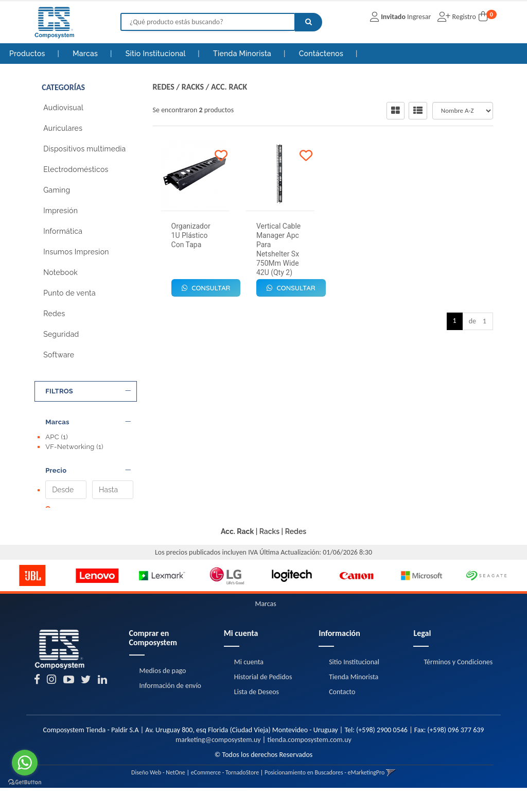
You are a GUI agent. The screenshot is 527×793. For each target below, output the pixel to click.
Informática (62, 231)
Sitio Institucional (157, 53)
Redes (54, 313)
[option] (32, 581)
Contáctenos (322, 53)
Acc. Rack (229, 87)
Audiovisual (63, 108)
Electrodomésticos (75, 169)
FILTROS (88, 391)
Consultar (206, 288)
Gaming (56, 190)
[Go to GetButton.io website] (24, 782)
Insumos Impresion (76, 252)
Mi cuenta (249, 667)
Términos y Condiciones (458, 667)
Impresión (60, 210)
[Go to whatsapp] (25, 762)
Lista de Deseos (256, 697)
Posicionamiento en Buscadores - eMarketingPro (324, 777)
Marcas (86, 53)
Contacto (342, 697)
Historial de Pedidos (263, 682)
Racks (193, 87)
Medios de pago (162, 676)
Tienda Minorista (243, 53)
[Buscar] (308, 22)
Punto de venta (69, 293)
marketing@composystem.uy (218, 744)
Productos (27, 53)
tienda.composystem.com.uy (309, 744)
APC (56, 437)
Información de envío (170, 691)
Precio (88, 465)
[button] (391, 777)
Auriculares (62, 128)
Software (58, 355)
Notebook (60, 272)
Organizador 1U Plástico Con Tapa (190, 235)
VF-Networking (74, 447)
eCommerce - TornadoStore (225, 777)
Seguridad (61, 334)
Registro (463, 16)
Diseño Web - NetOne (158, 777)
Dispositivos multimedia (84, 149)
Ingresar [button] (419, 16)
